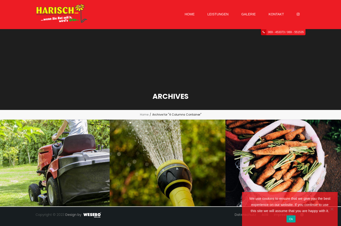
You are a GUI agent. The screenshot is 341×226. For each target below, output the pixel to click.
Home (144, 115)
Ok (291, 219)
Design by (73, 214)
